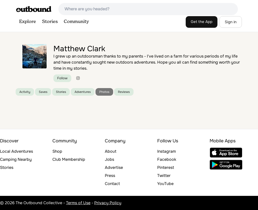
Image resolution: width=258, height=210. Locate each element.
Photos (104, 92)
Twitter (164, 175)
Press (110, 175)
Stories (50, 21)
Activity (24, 92)
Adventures (83, 92)
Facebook (166, 159)
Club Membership (68, 159)
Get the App (201, 21)
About (110, 151)
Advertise (114, 167)
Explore (27, 21)
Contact (112, 183)
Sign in (231, 21)
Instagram (166, 151)
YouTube (165, 183)
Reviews (124, 92)
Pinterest (165, 167)
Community (76, 21)
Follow (62, 78)
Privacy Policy (107, 202)
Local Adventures (16, 151)
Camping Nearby (16, 159)
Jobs (109, 159)
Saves (43, 92)
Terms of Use (78, 202)
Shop (57, 151)
